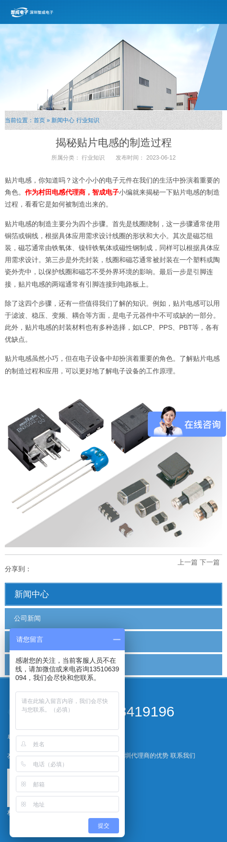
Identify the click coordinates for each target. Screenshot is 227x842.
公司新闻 (27, 618)
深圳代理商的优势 (143, 755)
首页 (39, 120)
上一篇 (188, 562)
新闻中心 (62, 120)
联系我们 (182, 755)
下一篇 (210, 562)
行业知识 (87, 120)
